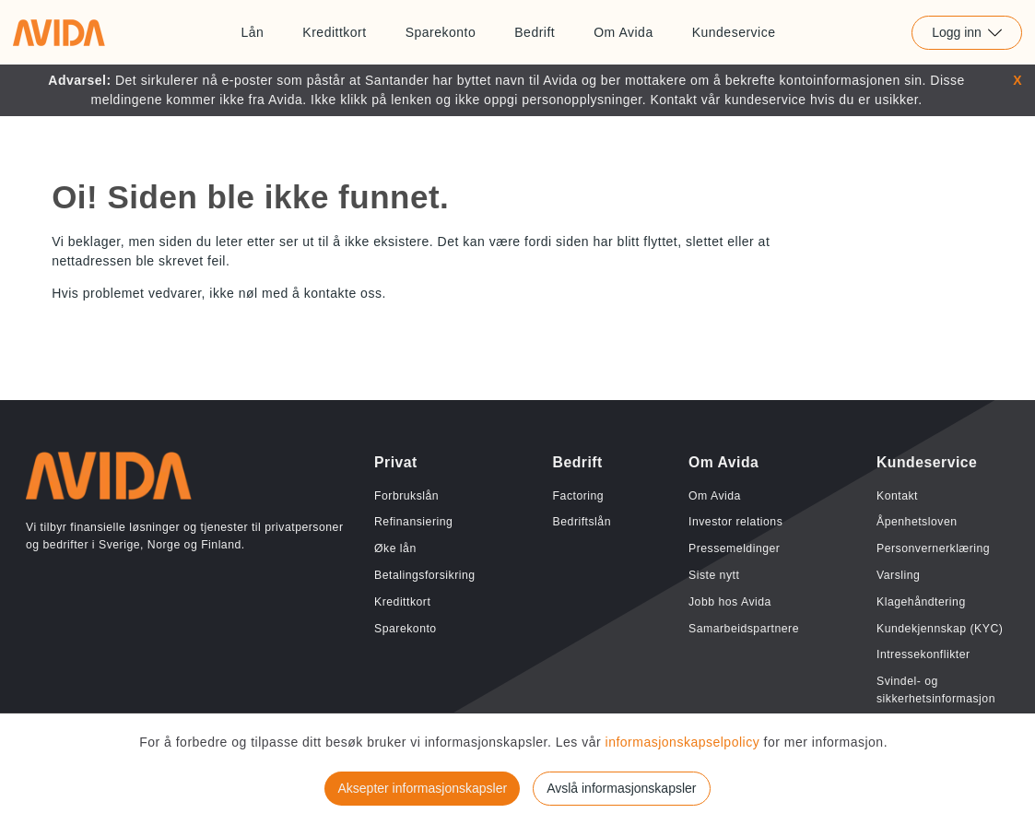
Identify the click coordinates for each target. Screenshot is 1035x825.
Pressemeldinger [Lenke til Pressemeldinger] (734, 548)
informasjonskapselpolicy (685, 742)
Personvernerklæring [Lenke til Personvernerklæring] (933, 548)
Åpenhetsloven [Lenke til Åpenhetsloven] (917, 521)
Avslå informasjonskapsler (621, 788)
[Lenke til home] (59, 32)
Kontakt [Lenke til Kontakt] (897, 495)
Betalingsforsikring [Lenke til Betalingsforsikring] (425, 575)
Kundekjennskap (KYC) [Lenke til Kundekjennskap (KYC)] (939, 628)
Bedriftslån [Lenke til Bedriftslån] (582, 521)
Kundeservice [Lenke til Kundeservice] (734, 32)
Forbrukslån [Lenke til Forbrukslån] (406, 495)
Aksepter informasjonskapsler (422, 788)
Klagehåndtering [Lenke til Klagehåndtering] (921, 601)
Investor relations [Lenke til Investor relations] (735, 521)
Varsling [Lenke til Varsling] (898, 575)
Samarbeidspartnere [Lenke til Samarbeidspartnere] (743, 628)
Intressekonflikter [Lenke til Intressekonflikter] (923, 654)
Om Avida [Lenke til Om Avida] (623, 32)
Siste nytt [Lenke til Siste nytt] (713, 575)
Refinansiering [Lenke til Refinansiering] (413, 521)
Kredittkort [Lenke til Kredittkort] (334, 32)
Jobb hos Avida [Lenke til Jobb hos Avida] (729, 601)
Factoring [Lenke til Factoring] (579, 495)
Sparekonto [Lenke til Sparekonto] (441, 32)
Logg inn (967, 32)
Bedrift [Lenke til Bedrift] (534, 32)
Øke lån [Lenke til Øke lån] (395, 548)
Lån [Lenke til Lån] (252, 32)
